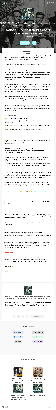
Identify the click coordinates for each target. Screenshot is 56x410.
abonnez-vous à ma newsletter (18, 209)
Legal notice (51, 407)
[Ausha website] (50, 3)
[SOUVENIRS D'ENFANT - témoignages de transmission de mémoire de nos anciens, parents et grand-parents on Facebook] (13, 316)
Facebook (22, 244)
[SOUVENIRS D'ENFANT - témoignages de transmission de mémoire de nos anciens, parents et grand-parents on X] (18, 316)
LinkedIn (29, 244)
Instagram (15, 244)
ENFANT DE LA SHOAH (11, 191)
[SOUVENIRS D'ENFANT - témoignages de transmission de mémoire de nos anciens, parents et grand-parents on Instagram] (22, 316)
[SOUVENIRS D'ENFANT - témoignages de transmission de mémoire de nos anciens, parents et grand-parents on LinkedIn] (27, 316)
